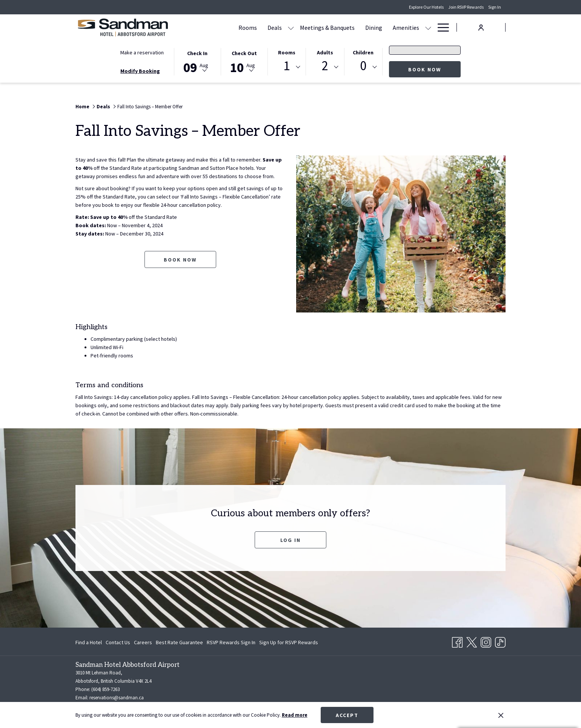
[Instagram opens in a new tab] (486, 641)
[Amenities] (405, 27)
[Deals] (274, 27)
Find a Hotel (88, 642)
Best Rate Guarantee (179, 642)
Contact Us (118, 642)
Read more (294, 715)
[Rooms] (247, 27)
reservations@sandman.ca (116, 697)
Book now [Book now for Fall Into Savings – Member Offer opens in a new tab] (180, 259)
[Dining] (373, 27)
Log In (290, 540)
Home (82, 106)
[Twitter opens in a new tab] (471, 641)
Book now (434, 69)
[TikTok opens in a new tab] (500, 641)
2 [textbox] (325, 65)
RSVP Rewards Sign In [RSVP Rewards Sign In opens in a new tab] (231, 643)
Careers (143, 642)
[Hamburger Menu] (440, 27)
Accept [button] (347, 715)
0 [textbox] (363, 65)
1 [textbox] (286, 65)
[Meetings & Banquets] (327, 27)
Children (363, 52)
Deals (103, 106)
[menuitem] (89, 642)
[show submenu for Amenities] (428, 27)
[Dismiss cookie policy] (501, 715)
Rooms (286, 52)
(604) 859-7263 (105, 689)
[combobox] (287, 67)
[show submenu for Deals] (291, 27)
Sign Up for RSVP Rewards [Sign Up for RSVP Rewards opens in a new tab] (288, 643)
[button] (197, 61)
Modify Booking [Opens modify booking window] (140, 71)
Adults (325, 52)
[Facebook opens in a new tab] (457, 641)
